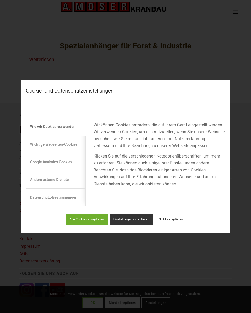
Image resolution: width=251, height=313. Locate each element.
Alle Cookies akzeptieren (87, 219)
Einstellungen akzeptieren (131, 219)
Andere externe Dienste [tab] (49, 179)
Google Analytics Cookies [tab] (51, 162)
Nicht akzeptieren (171, 219)
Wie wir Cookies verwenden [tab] (52, 127)
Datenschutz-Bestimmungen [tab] (53, 197)
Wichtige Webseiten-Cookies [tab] (54, 144)
